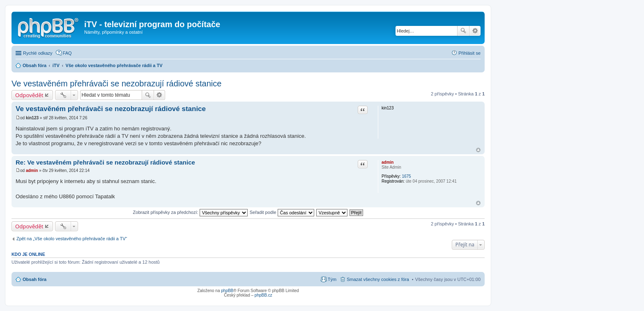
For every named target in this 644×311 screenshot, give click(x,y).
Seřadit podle (282, 212)
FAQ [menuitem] (67, 53)
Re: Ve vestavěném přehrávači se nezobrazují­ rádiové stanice (105, 162)
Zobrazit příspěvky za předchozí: (190, 212)
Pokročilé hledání (475, 31)
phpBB (227, 290)
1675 (406, 176)
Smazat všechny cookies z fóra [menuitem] (378, 279)
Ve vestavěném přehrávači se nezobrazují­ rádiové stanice (111, 109)
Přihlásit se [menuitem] (469, 53)
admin (387, 162)
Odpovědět (29, 95)
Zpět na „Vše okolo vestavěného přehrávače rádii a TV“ (71, 238)
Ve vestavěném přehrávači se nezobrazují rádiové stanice (116, 83)
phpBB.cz (263, 295)
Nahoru (478, 150)
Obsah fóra (34, 279)
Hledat (463, 31)
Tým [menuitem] (332, 279)
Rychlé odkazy (38, 53)
